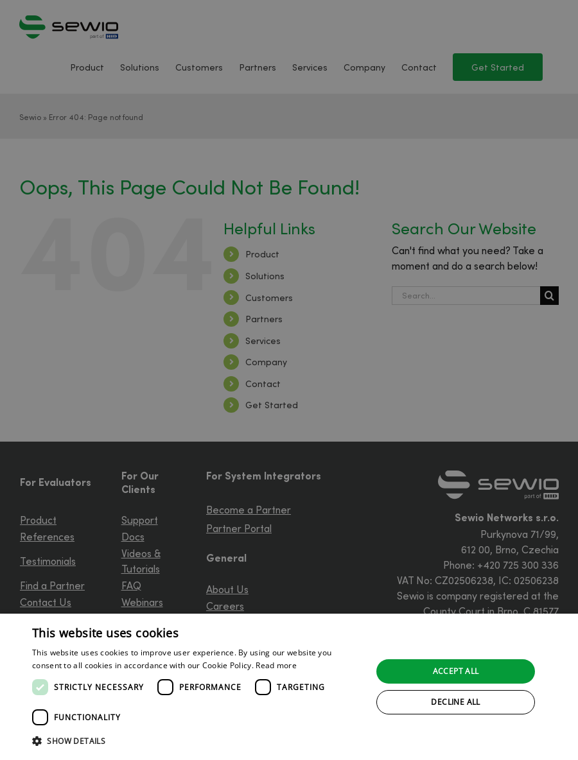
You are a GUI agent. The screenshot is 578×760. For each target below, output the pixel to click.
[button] (197, 741)
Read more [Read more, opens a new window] (276, 665)
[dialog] (289, 687)
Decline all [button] (455, 701)
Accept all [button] (456, 671)
